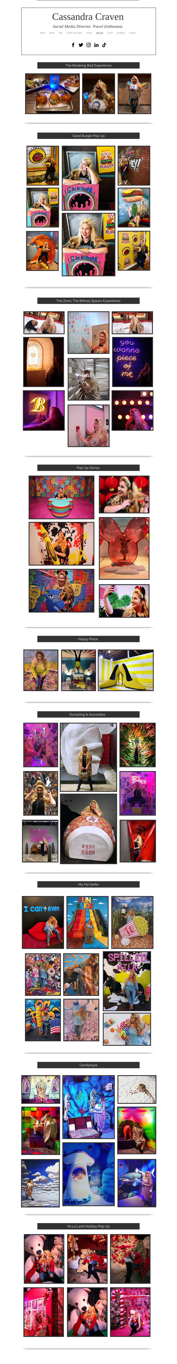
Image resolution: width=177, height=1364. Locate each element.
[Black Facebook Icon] (73, 45)
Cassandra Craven (88, 16)
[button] (52, 93)
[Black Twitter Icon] (81, 45)
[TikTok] (104, 45)
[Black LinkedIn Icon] (96, 45)
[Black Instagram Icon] (89, 45)
